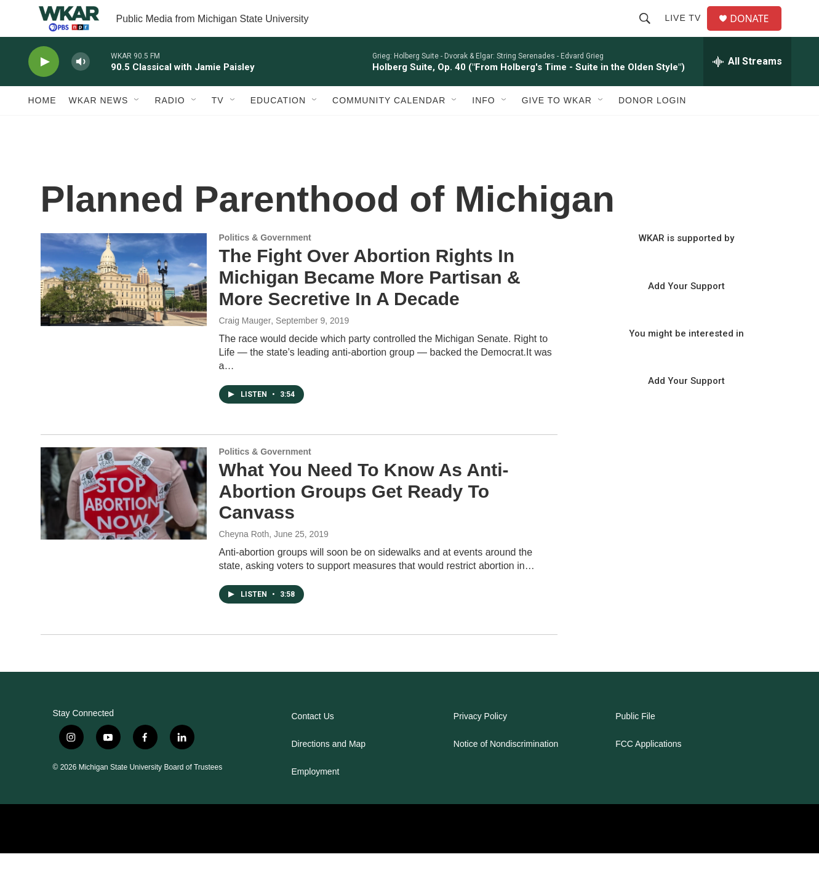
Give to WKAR (557, 128)
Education (278, 128)
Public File (635, 744)
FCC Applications (648, 771)
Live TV (687, 32)
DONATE (756, 32)
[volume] (80, 89)
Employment (316, 799)
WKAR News (99, 128)
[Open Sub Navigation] (137, 128)
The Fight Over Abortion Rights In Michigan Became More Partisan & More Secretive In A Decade (370, 305)
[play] (44, 89)
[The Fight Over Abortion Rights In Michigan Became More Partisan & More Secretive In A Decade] (124, 307)
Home (42, 128)
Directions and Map (329, 771)
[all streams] (747, 89)
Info (483, 128)
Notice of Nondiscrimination (505, 771)
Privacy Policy (480, 744)
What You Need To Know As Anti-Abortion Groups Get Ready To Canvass (364, 519)
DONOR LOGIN (652, 128)
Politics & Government (265, 265)
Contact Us (313, 744)
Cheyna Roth (244, 562)
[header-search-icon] (649, 32)
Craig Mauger (245, 348)
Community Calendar (388, 128)
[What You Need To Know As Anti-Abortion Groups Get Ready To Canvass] (124, 521)
